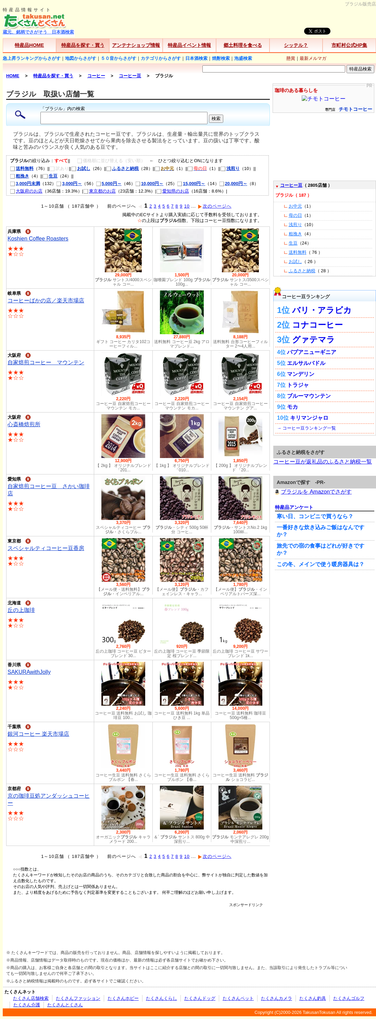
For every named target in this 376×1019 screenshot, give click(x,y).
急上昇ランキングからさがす (32, 58)
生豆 (50, 176)
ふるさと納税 (122, 168)
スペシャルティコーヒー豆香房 (46, 548)
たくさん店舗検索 (31, 998)
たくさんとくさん (65, 1004)
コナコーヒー (317, 324)
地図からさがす (80, 58)
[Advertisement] (138, 922)
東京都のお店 (99, 191)
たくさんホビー (123, 998)
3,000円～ (69, 183)
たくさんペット (238, 998)
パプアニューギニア (311, 352)
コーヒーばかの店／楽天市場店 (46, 300)
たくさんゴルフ (348, 998)
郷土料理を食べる (243, 45)
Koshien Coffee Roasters (38, 238)
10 (187, 206)
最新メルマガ (313, 58)
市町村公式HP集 (349, 45)
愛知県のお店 (172, 191)
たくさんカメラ (276, 998)
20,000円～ (233, 183)
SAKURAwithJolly (29, 672)
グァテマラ (313, 339)
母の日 (295, 215)
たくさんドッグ (199, 998)
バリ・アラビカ (322, 310)
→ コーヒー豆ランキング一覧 (306, 428)
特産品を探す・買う (82, 45)
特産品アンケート (294, 507)
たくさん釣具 (312, 998)
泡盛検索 (243, 58)
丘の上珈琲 (21, 610)
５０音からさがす (118, 58)
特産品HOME (29, 45)
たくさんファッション (78, 998)
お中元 (295, 206)
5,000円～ (109, 183)
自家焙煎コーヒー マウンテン (46, 362)
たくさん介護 (26, 1004)
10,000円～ (149, 183)
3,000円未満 (25, 183)
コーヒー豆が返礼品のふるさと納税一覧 (322, 462)
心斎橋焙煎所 (24, 424)
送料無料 (22, 168)
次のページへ (214, 206)
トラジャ (298, 385)
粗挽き (19, 176)
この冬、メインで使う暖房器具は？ (320, 564)
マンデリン (300, 374)
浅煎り (230, 168)
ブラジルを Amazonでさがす (312, 492)
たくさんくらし (161, 998)
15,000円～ (191, 183)
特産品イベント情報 (189, 45)
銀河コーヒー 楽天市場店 (38, 734)
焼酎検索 (221, 58)
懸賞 (290, 58)
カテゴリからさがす (161, 58)
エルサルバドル (306, 363)
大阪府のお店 (26, 191)
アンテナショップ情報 (136, 45)
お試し (80, 168)
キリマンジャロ (309, 418)
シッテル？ (296, 45)
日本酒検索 (196, 58)
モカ (292, 407)
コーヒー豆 (291, 185)
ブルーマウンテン (309, 396)
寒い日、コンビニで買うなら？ (315, 516)
